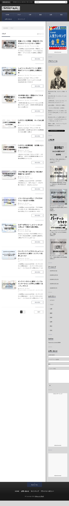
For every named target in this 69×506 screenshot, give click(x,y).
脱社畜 (36, 100)
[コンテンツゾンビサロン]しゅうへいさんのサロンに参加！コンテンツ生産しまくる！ (31, 253)
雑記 (51, 326)
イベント (40, 75)
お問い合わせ (8, 19)
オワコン (26, 204)
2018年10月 (53, 283)
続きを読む (37, 58)
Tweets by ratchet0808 (54, 342)
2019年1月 (53, 270)
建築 (40, 14)
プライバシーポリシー (47, 491)
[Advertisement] (58, 419)
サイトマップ (21, 19)
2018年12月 (53, 275)
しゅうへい (34, 75)
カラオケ (52, 300)
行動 (30, 231)
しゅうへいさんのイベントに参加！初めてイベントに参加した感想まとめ (30, 70)
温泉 (51, 317)
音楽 (61, 14)
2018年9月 (53, 288)
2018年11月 (53, 279)
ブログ (19, 14)
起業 (50, 14)
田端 (38, 46)
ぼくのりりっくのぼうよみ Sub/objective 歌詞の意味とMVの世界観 (58, 207)
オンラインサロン (29, 259)
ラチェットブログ (39, 496)
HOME (7, 14)
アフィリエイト (25, 178)
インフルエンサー (31, 290)
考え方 (26, 231)
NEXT (39, 312)
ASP (20, 178)
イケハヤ (34, 46)
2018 (33, 100)
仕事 (30, 14)
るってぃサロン (22, 290)
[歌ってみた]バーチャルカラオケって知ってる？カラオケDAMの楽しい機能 (58, 232)
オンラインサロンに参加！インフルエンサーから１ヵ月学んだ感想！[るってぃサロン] (30, 283)
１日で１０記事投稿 (36, 125)
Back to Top (34, 484)
